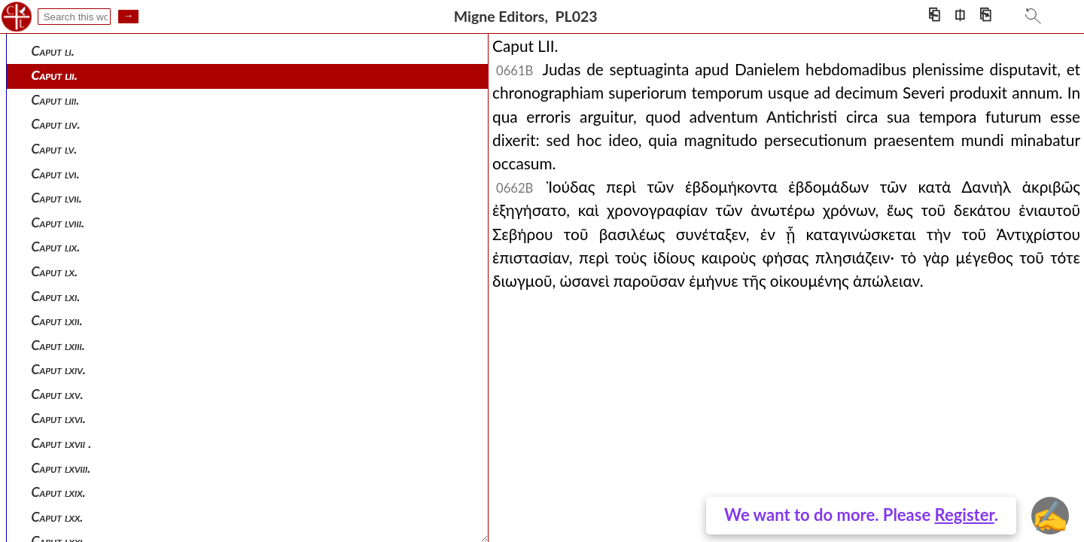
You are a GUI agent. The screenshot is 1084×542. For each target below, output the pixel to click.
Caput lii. (55, 75)
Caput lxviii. (61, 468)
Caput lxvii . (62, 443)
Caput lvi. (56, 173)
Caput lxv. (58, 394)
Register (964, 514)
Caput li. (53, 51)
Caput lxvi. (59, 418)
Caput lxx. (58, 517)
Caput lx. (55, 271)
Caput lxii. (57, 320)
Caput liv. (56, 124)
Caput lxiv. (59, 369)
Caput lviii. (58, 222)
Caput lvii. (57, 198)
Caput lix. (56, 246)
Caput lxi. (56, 296)
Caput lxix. (59, 492)
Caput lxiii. (58, 345)
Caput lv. (55, 149)
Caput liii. (56, 100)
